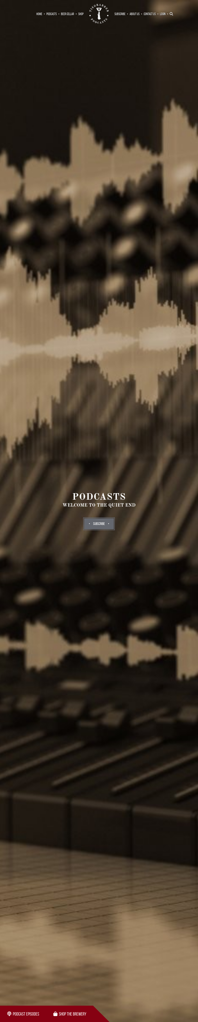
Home (39, 14)
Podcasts (51, 14)
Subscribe (119, 14)
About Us (135, 14)
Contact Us (150, 14)
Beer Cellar (67, 14)
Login (163, 14)
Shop (81, 14)
